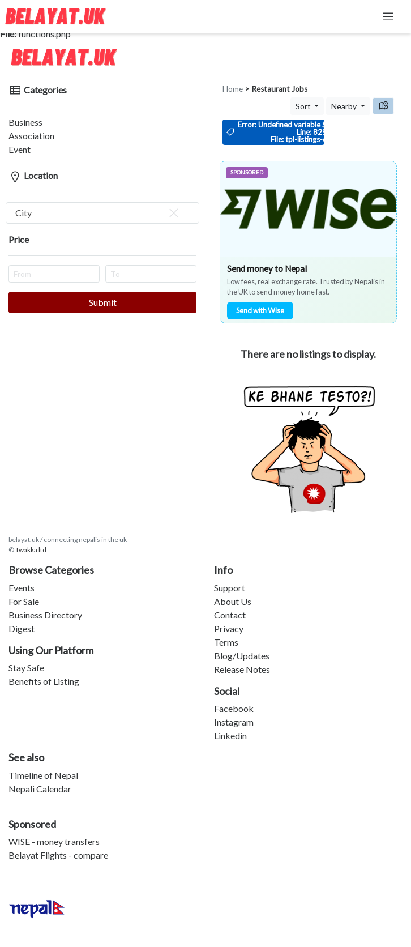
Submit (103, 302)
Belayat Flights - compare (58, 855)
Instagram (234, 721)
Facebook (234, 708)
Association (31, 135)
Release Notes (242, 669)
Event (19, 149)
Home (232, 88)
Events (21, 587)
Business (25, 122)
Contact (230, 614)
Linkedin (230, 735)
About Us (232, 601)
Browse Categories (51, 570)
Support (229, 587)
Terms (226, 642)
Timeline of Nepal (43, 775)
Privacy (228, 628)
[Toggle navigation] (388, 16)
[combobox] (102, 213)
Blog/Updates (241, 655)
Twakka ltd (30, 549)
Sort (304, 106)
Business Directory (45, 614)
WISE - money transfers (54, 841)
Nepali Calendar (39, 788)
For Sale (23, 601)
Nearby (344, 106)
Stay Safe (26, 667)
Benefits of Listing (43, 681)
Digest (21, 628)
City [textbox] (98, 213)
